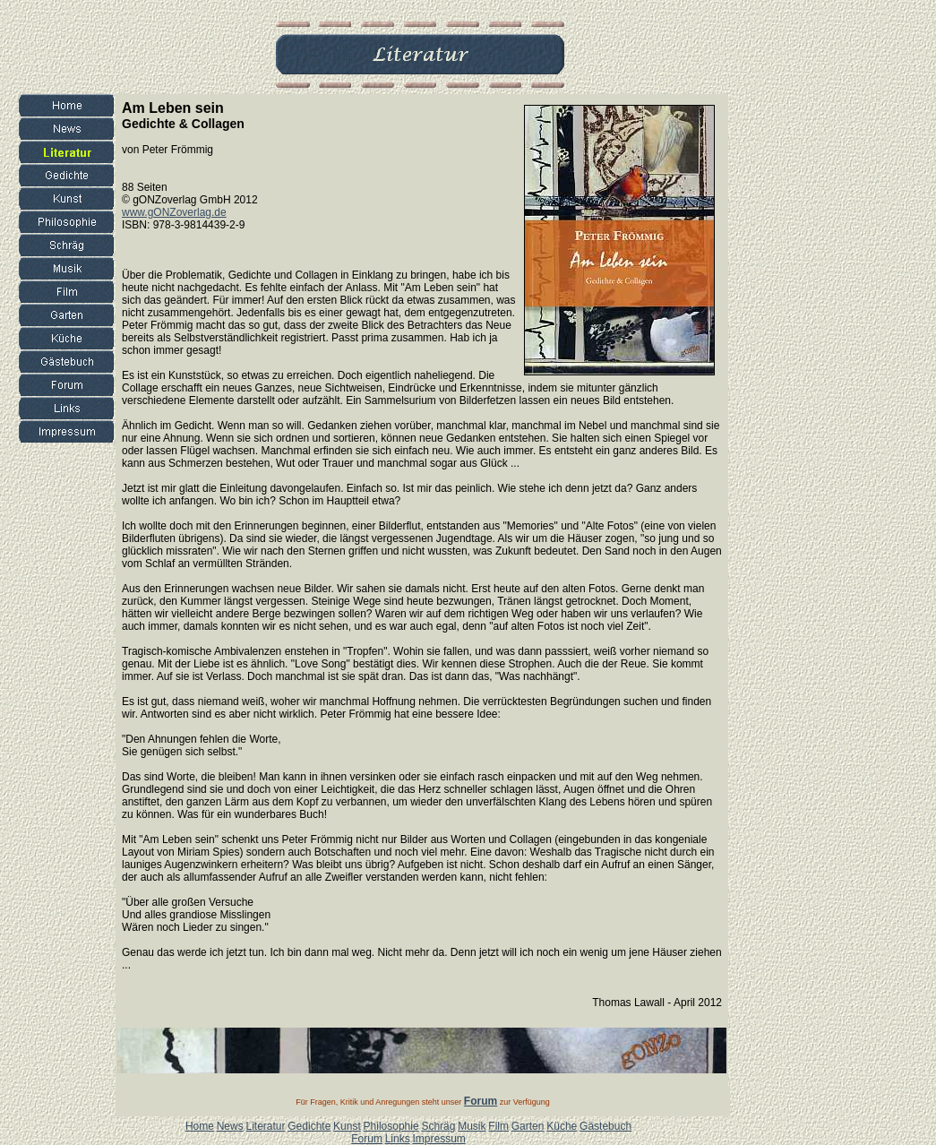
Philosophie (391, 1126)
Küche (561, 1126)
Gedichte (309, 1126)
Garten (528, 1126)
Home (199, 1126)
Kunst (347, 1126)
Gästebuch (605, 1126)
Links (397, 1138)
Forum (366, 1138)
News (230, 1126)
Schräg (438, 1126)
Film (498, 1126)
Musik (471, 1126)
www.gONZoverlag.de (174, 212)
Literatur (265, 1126)
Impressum (438, 1138)
